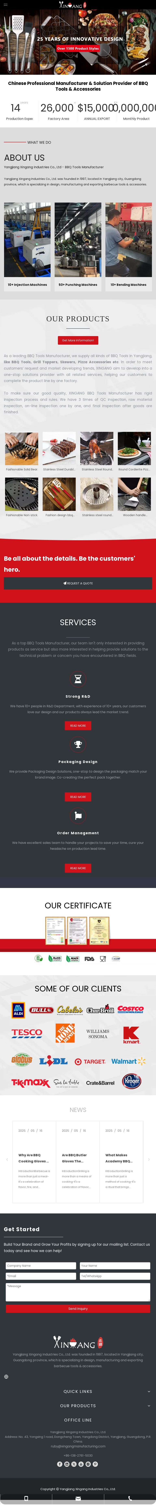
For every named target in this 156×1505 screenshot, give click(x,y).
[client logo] (78, 1045)
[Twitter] (74, 1464)
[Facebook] (59, 1464)
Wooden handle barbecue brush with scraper (134, 515)
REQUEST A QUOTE (78, 583)
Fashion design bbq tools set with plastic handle (59, 515)
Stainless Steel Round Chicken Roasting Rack (97, 469)
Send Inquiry (78, 1308)
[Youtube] (81, 1464)
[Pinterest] (95, 1464)
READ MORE (78, 726)
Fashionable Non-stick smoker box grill (21, 515)
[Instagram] (88, 1464)
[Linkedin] (66, 1464)
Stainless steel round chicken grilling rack (97, 515)
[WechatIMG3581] (78, 939)
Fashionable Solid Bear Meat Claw (21, 469)
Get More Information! (78, 340)
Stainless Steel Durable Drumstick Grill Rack (59, 469)
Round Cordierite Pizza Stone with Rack (134, 469)
